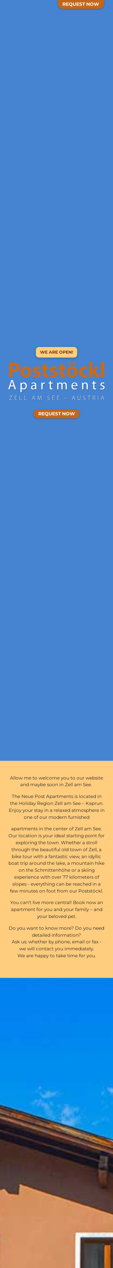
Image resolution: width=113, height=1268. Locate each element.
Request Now (80, 4)
